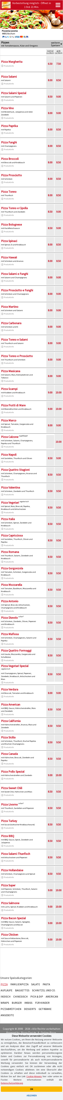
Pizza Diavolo (9, 618)
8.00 (50, 80)
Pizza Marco (8, 420)
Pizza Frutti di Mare (13, 405)
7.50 (58, 63)
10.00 (58, 392)
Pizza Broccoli (10, 159)
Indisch (6, 996)
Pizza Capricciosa (12, 535)
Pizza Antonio (9, 601)
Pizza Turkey (9, 821)
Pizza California (10, 721)
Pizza (4, 984)
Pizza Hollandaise (12, 870)
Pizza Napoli (8, 455)
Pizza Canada (9, 754)
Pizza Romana (10, 552)
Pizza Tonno (8, 192)
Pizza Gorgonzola (12, 568)
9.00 (58, 96)
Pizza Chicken (9, 934)
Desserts (30, 1009)
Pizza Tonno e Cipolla (14, 208)
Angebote (7, 1015)
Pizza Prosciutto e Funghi (17, 290)
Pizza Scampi (9, 389)
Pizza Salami (9, 76)
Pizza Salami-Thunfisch (15, 854)
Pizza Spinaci (9, 241)
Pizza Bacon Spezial (13, 918)
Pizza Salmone (10, 903)
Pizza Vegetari (10, 502)
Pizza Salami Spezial (13, 93)
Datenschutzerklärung (12, 1083)
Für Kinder (42, 1002)
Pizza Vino (7, 108)
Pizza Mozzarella (11, 585)
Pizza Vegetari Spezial (14, 666)
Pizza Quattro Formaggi (16, 650)
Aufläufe (6, 990)
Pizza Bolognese (11, 224)
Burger (17, 1002)
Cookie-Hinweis (34, 1076)
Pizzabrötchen (11, 1009)
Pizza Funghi (9, 142)
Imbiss (28, 1002)
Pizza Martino (9, 307)
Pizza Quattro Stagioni (15, 470)
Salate (35, 984)
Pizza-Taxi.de (28, 1032)
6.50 (50, 63)
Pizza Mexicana (10, 371)
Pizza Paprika (9, 126)
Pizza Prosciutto (11, 175)
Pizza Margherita (11, 62)
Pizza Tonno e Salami (14, 339)
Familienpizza (19, 984)
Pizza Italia (8, 519)
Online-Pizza (48, 1032)
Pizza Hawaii (9, 257)
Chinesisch (20, 996)
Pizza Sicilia (8, 737)
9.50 (58, 474)
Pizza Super (8, 885)
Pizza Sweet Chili (11, 788)
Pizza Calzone (9, 437)
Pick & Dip (36, 996)
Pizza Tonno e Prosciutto (17, 356)
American (52, 996)
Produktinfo (7, 66)
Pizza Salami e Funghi (14, 274)
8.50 (58, 80)
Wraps (5, 1002)
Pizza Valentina (10, 487)
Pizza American (10, 704)
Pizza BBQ (7, 836)
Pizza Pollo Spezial (12, 771)
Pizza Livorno (9, 804)
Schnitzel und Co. (43, 990)
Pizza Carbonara (11, 323)
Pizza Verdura (9, 689)
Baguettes (22, 990)
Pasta (46, 984)
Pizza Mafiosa (10, 634)
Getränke (45, 1009)
